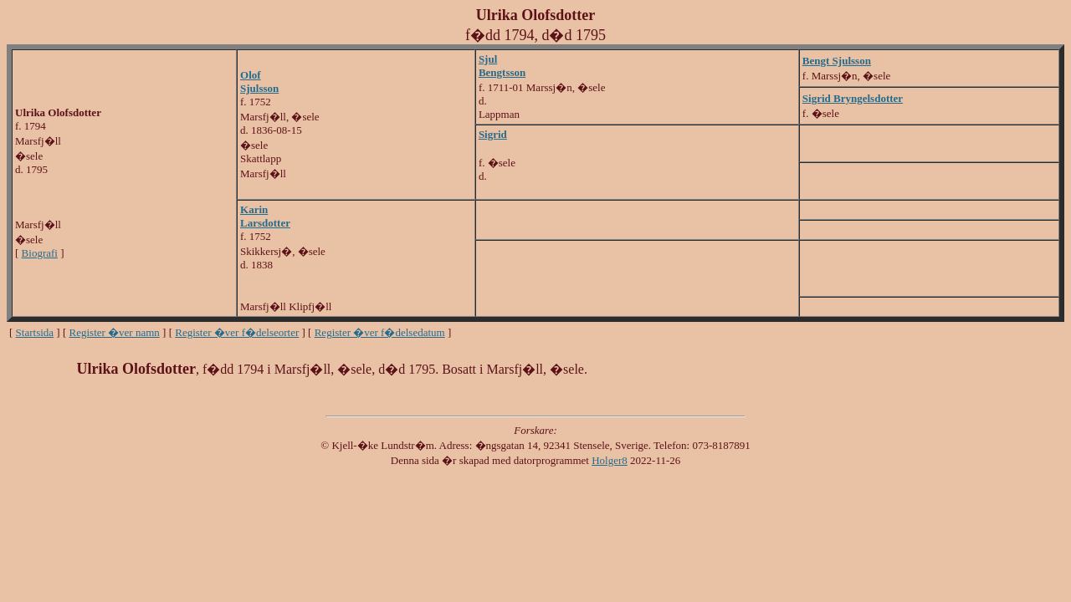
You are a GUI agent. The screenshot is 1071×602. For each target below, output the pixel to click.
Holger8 (610, 460)
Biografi (40, 253)
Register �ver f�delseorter (237, 332)
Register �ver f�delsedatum (380, 332)
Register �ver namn (114, 332)
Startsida (35, 332)
